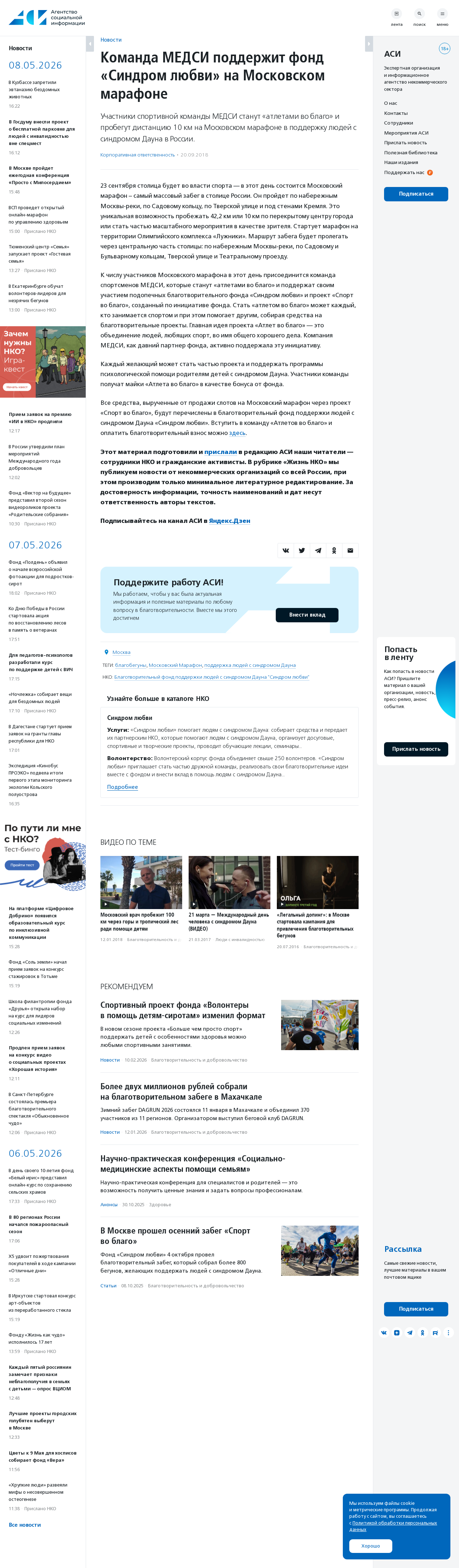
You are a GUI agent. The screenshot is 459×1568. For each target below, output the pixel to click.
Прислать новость (405, 142)
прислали (220, 451)
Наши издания (401, 162)
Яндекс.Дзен (229, 520)
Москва (122, 652)
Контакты (396, 113)
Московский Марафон (175, 665)
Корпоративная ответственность (137, 155)
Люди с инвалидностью (240, 939)
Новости (111, 40)
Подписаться (416, 194)
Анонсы (109, 1204)
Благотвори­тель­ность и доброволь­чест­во (172, 939)
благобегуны (130, 665)
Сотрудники (398, 123)
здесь (237, 432)
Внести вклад (307, 615)
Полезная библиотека (410, 152)
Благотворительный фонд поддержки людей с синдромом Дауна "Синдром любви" (211, 677)
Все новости (25, 1525)
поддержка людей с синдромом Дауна (250, 665)
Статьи (108, 1285)
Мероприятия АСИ (406, 133)
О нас (390, 103)
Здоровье (160, 1204)
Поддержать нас (404, 172)
